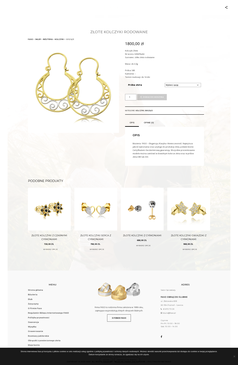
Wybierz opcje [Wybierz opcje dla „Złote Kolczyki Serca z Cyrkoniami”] (97, 249)
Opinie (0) (149, 122)
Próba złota (135, 85)
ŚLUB (81, 7)
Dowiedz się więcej (127, 360)
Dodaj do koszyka (153, 97)
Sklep (38, 39)
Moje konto (154, 7)
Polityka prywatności (38, 317)
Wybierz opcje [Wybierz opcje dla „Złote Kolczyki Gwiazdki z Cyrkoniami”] (190, 249)
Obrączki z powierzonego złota (44, 340)
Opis (132, 122)
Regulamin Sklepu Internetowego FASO (48, 313)
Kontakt (170, 7)
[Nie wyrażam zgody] (234, 356)
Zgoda (106, 360)
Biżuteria (69, 7)
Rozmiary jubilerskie (38, 336)
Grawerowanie (35, 331)
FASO (30, 39)
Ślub (30, 299)
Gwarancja (33, 322)
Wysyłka (32, 327)
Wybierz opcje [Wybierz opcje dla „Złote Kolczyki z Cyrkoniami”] (143, 246)
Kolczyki (59, 39)
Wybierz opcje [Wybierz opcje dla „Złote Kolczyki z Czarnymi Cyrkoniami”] (50, 249)
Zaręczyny (93, 7)
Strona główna (35, 290)
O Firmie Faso (135, 7)
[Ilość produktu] (130, 97)
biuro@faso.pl (169, 313)
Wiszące (149, 110)
